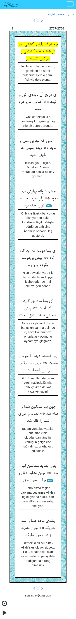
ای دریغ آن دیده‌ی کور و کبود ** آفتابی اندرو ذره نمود (38, 101)
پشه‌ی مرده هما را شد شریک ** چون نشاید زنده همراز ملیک (38, 528)
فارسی (70, 14)
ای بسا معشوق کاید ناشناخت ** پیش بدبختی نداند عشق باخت (38, 308)
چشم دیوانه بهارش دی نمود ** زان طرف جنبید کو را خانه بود (38, 198)
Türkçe (61, 14)
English (51, 14)
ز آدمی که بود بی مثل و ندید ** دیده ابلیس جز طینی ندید (38, 148)
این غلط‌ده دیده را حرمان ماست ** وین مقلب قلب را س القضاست (38, 363)
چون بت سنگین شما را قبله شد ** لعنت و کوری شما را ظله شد (38, 413)
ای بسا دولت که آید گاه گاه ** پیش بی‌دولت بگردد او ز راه (38, 257)
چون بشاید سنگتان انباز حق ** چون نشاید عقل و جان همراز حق (38, 473)
